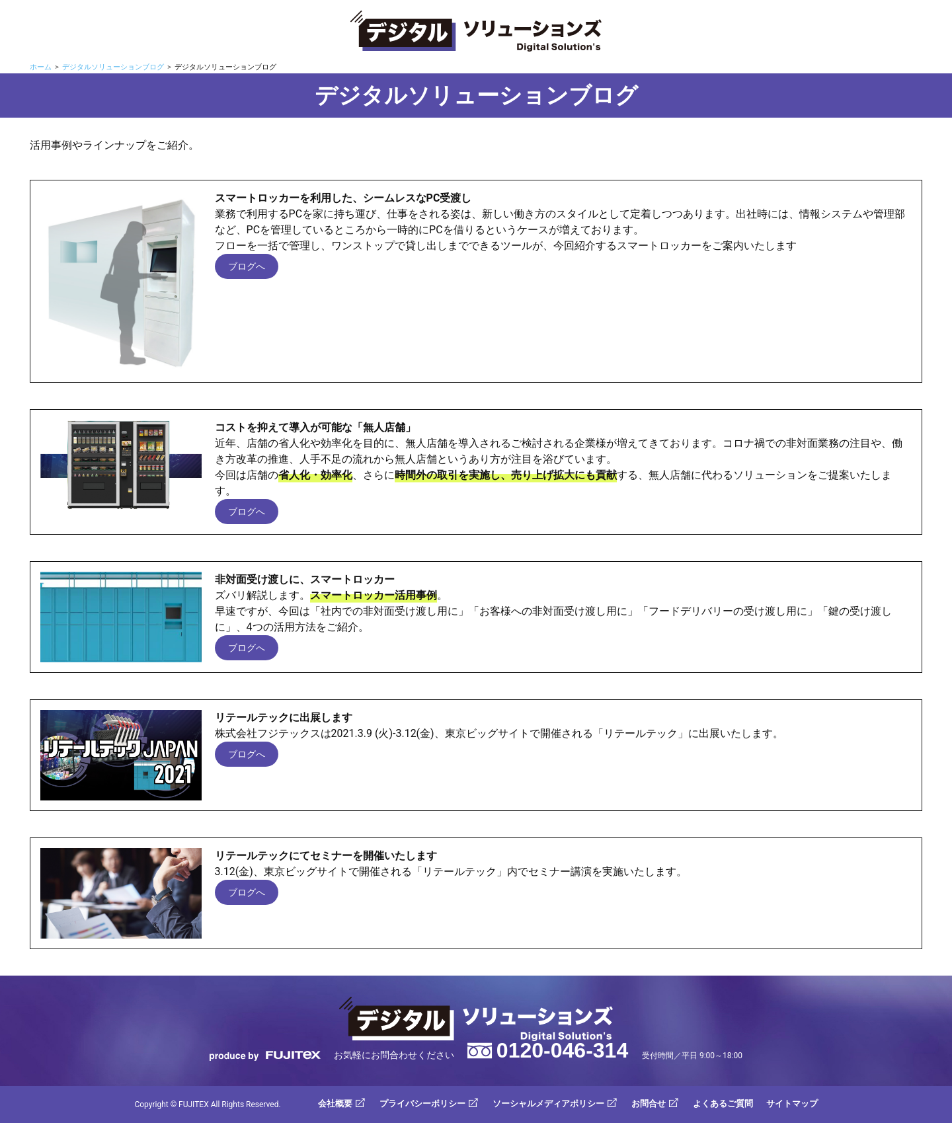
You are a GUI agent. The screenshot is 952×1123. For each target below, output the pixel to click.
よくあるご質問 (723, 1103)
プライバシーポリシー (422, 1103)
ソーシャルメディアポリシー (548, 1103)
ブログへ (246, 266)
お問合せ (648, 1103)
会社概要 (335, 1103)
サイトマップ (792, 1103)
